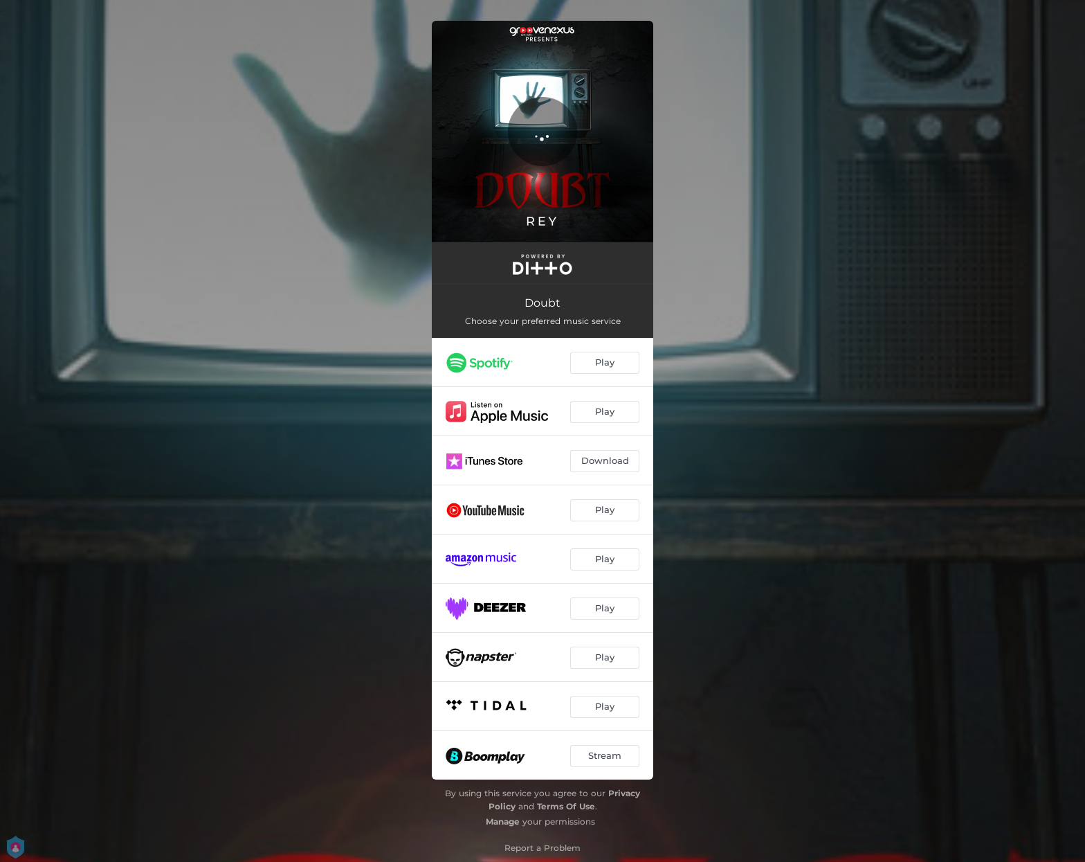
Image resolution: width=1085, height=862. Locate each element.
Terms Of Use (566, 806)
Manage (503, 821)
